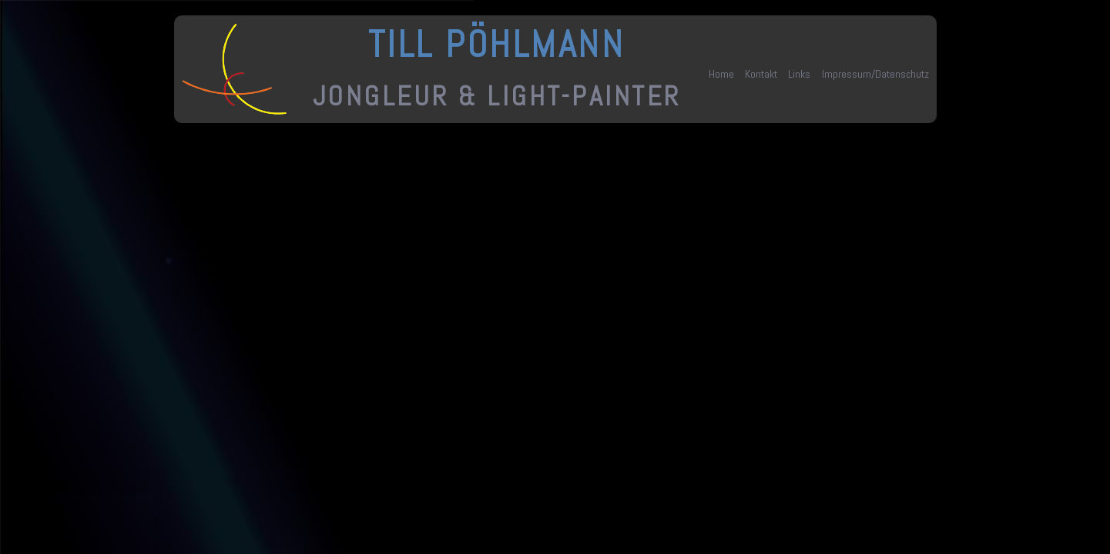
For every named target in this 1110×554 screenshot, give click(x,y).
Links (799, 74)
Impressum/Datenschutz (875, 74)
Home (721, 74)
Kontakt (761, 74)
